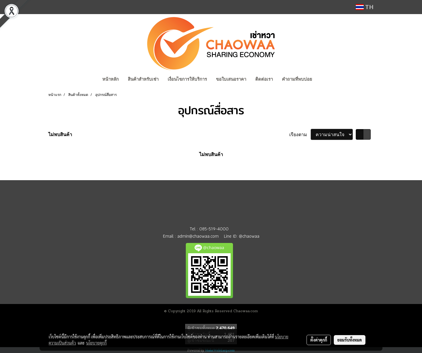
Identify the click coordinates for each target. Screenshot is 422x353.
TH (365, 7)
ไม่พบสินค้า (60, 134)
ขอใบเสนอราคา (231, 79)
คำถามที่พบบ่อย (297, 79)
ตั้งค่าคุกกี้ (318, 339)
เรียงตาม (300, 134)
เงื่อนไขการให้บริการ (187, 79)
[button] (322, 79)
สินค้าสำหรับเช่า (143, 79)
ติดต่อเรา (264, 79)
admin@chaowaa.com (198, 236)
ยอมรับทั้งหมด (349, 339)
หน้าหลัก (110, 79)
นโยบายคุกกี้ (96, 342)
